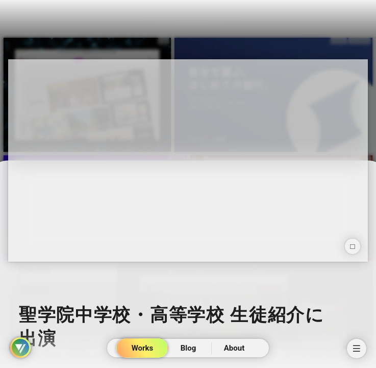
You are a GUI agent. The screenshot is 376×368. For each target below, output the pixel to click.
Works (142, 348)
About (233, 348)
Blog (188, 348)
